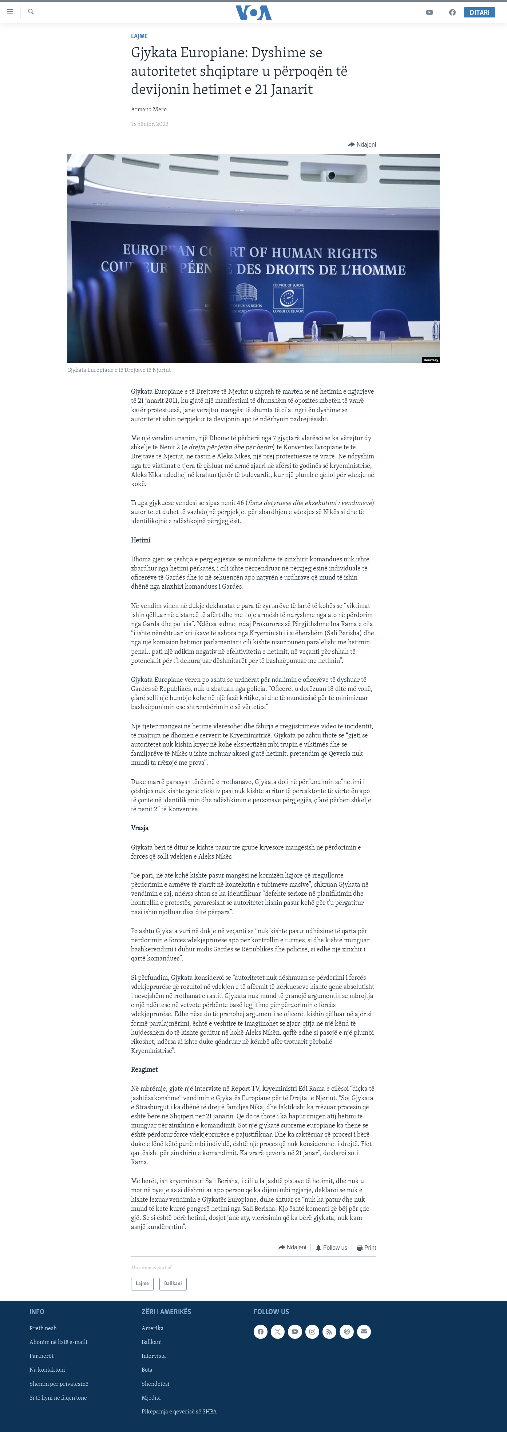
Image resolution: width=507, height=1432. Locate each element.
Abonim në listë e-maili (58, 1342)
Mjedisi (151, 1398)
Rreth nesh (43, 1329)
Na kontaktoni (47, 1370)
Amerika (153, 1329)
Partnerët (41, 1356)
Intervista (154, 1356)
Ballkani (152, 1342)
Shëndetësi (156, 1384)
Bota (147, 1370)
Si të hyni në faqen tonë (58, 1398)
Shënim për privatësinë (58, 1384)
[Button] (362, 145)
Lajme (139, 36)
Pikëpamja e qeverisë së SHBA (179, 1412)
